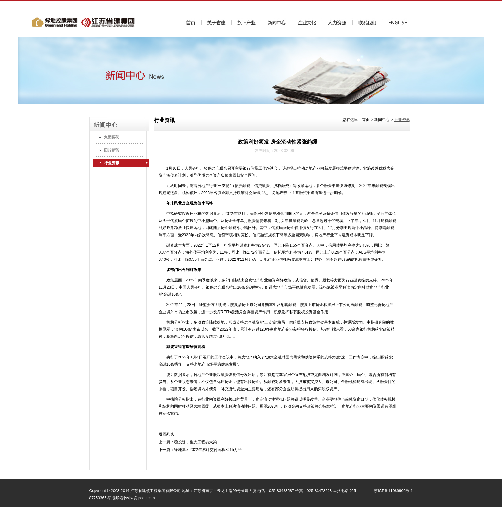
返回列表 (166, 434)
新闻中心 (382, 119)
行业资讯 (111, 163)
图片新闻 (111, 150)
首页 (366, 119)
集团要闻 (111, 137)
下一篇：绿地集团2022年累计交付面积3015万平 (200, 449)
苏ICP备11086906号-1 (393, 491)
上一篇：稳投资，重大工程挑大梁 (188, 442)
